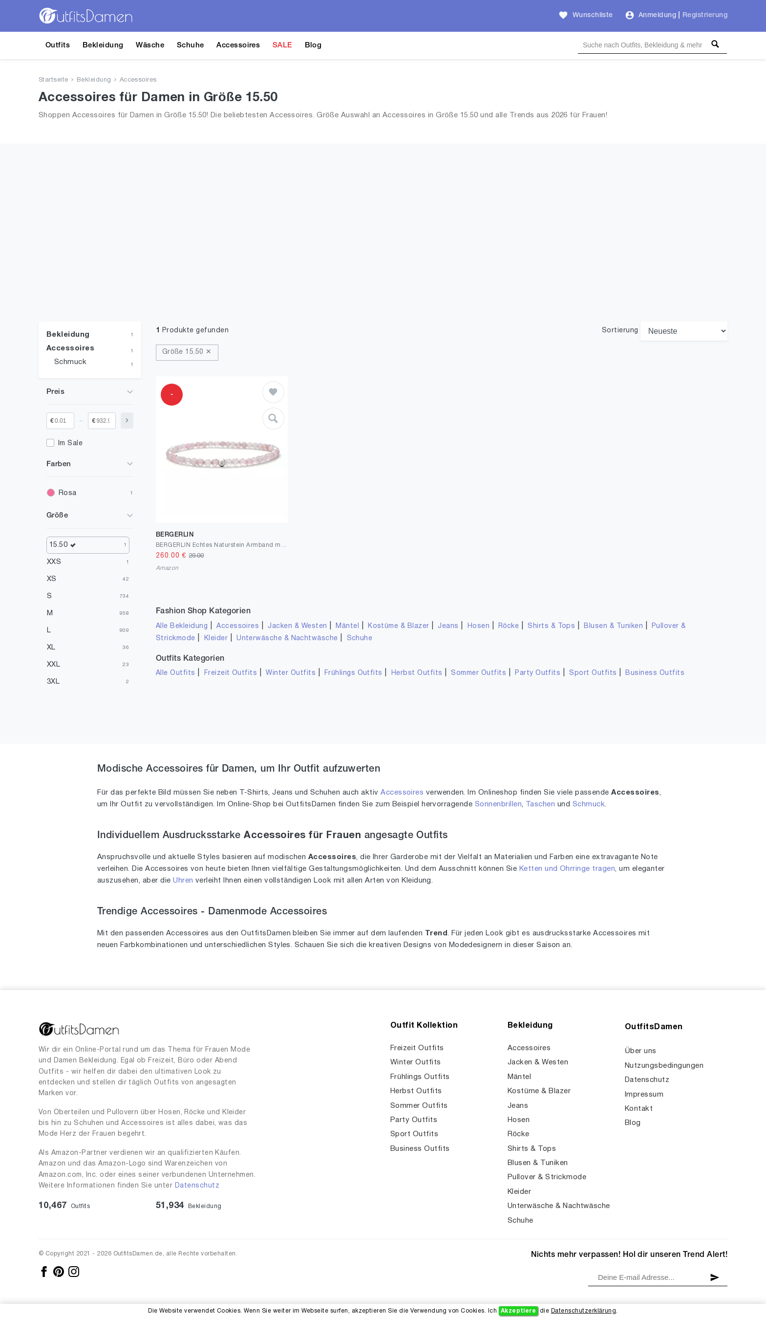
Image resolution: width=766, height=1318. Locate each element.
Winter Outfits (291, 673)
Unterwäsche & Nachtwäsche (287, 638)
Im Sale (70, 443)
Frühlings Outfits (353, 673)
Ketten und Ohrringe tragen (567, 868)
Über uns (641, 1051)
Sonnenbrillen (498, 804)
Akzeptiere (518, 1311)
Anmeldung (657, 15)
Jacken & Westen (297, 626)
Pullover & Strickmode (547, 1177)
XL (51, 647)
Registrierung (704, 15)
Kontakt (639, 1108)
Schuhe (190, 45)
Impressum (644, 1094)
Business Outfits (654, 673)
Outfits (57, 45)
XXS (54, 562)
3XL (53, 681)
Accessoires (238, 45)
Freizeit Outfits (230, 673)
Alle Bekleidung (182, 626)
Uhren (183, 880)
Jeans (448, 626)
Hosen (478, 626)
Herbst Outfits (417, 673)
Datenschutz (197, 1186)
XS (52, 579)
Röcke (508, 626)
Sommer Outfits (478, 673)
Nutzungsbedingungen (664, 1065)
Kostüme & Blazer (398, 626)
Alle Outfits (175, 673)
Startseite (53, 80)
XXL (53, 664)
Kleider (216, 638)
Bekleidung (103, 45)
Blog (313, 45)
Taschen (540, 804)
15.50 (65, 545)
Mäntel (347, 626)
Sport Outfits (593, 673)
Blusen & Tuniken (613, 626)
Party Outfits (537, 673)
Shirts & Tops (551, 626)
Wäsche (150, 45)
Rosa (68, 493)
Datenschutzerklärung (583, 1311)
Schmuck (70, 362)
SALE (282, 45)
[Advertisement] (383, 248)
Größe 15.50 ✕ (187, 352)
